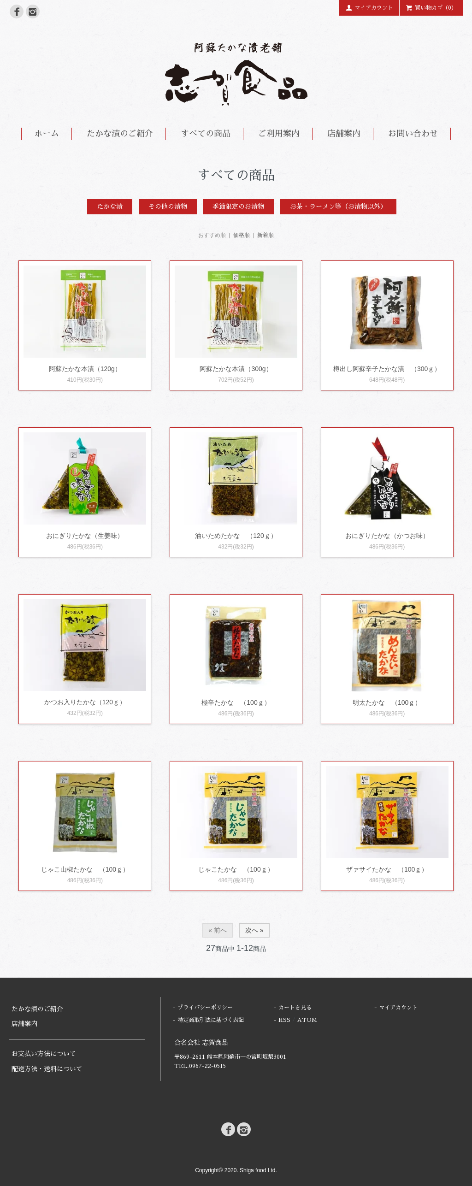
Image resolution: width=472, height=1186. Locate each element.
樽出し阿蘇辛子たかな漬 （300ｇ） (387, 368)
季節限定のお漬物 (238, 206)
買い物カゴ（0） (431, 7)
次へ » (254, 930)
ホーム (46, 134)
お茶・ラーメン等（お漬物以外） (338, 206)
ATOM (307, 1020)
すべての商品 (205, 134)
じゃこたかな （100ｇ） (235, 869)
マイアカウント (369, 7)
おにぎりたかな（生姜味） (85, 535)
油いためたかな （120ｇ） (236, 535)
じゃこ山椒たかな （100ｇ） (85, 869)
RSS (284, 1020)
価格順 (241, 235)
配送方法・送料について (47, 1069)
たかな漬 (110, 206)
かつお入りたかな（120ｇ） (85, 702)
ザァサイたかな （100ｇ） (387, 869)
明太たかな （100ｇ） (387, 702)
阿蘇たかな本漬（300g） (236, 368)
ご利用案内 (279, 134)
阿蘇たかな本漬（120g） (85, 368)
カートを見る (295, 1007)
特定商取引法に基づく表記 (210, 1020)
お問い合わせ (413, 134)
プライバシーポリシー (205, 1007)
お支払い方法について (44, 1053)
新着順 (265, 235)
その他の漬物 (167, 206)
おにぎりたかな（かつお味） (387, 535)
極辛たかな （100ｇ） (235, 702)
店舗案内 (343, 134)
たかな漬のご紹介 (120, 134)
